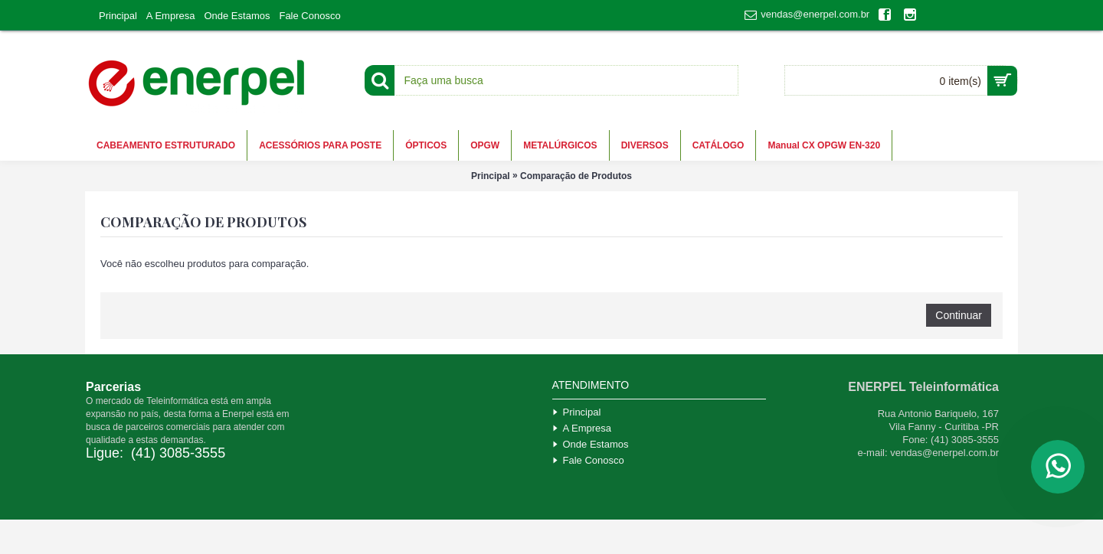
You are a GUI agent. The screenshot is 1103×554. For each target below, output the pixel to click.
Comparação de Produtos (576, 176)
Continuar (958, 315)
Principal (490, 176)
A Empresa (582, 428)
